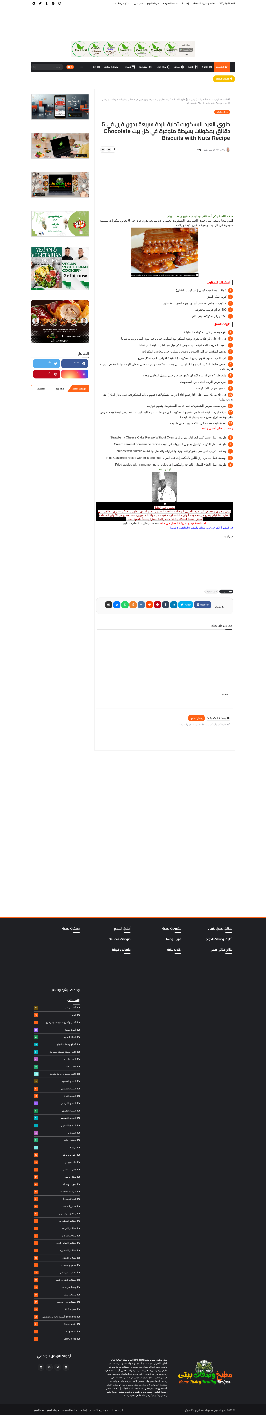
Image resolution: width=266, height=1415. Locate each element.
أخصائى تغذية (55, 1008)
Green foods (55, 1324)
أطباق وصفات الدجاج (55, 1044)
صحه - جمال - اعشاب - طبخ (141, 523)
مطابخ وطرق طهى (55, 1214)
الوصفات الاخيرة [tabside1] (79, 389)
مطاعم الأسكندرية (55, 1221)
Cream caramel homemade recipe (170, 444)
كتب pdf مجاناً (55, 1199)
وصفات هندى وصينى (55, 1302)
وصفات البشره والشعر (55, 1280)
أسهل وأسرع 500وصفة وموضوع (55, 1022)
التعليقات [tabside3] (41, 389)
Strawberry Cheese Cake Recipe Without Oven (168, 437)
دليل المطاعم (55, 1170)
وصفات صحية (55, 1295)
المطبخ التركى (55, 1096)
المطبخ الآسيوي (55, 1081)
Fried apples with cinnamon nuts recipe (170, 464)
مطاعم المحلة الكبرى (55, 1243)
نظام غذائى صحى (55, 1272)
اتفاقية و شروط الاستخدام (204, 3)
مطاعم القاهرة (55, 1236)
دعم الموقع (138, 3)
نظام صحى (163, 67)
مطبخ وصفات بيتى (194, 1410)
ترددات (55, 1147)
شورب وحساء (55, 1184)
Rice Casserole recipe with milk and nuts (166, 458)
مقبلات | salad (55, 1258)
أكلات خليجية (55, 1059)
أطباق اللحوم (55, 1037)
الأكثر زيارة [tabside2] (60, 389)
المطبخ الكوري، (55, 1111)
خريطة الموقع (153, 3)
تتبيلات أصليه (55, 1140)
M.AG (212, 694)
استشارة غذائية (112, 67)
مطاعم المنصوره (55, 1250)
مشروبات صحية (55, 1206)
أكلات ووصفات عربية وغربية (55, 1074)
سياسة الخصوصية (170, 3)
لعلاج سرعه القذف (121, 3)
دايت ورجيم (55, 1162)
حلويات (207, 67)
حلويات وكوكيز (199, 99)
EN (96, 67)
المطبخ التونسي (55, 1103)
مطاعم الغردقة (55, 1228)
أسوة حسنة (55, 1030)
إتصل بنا (185, 3)
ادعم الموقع (39, 1410)
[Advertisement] (164, 190)
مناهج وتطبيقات (55, 1265)
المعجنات (145, 67)
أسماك (130, 67)
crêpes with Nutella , (170, 451)
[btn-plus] (108, 150)
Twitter (187, 604)
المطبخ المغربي (55, 1118)
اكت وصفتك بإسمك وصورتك (55, 1052)
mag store (55, 1331)
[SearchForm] (34, 67)
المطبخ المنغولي (55, 1125)
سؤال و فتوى (55, 1177)
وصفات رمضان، (55, 1287)
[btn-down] (102, 150)
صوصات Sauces (55, 1192)
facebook (204, 604)
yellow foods (55, 1339)
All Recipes (55, 1309)
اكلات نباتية (55, 1067)
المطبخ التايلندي (55, 1089)
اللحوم (192, 67)
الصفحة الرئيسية (221, 99)
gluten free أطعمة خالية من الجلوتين (55, 1317)
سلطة (179, 67)
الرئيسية (222, 67)
